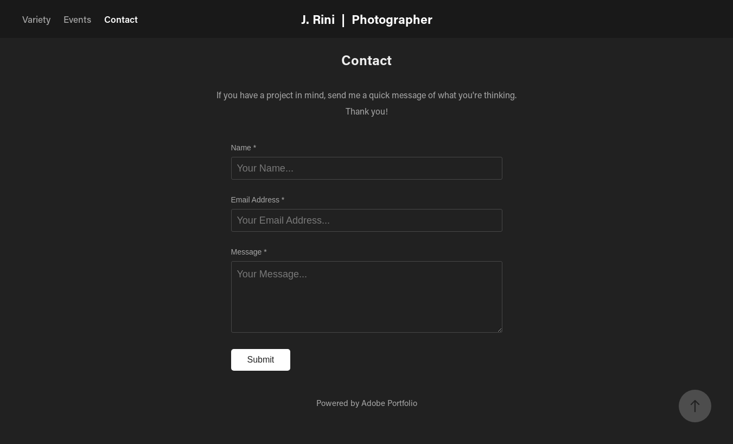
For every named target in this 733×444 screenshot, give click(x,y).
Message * (249, 252)
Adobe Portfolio (389, 402)
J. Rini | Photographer (366, 19)
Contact (121, 19)
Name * (244, 147)
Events (77, 19)
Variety (36, 19)
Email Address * (258, 200)
